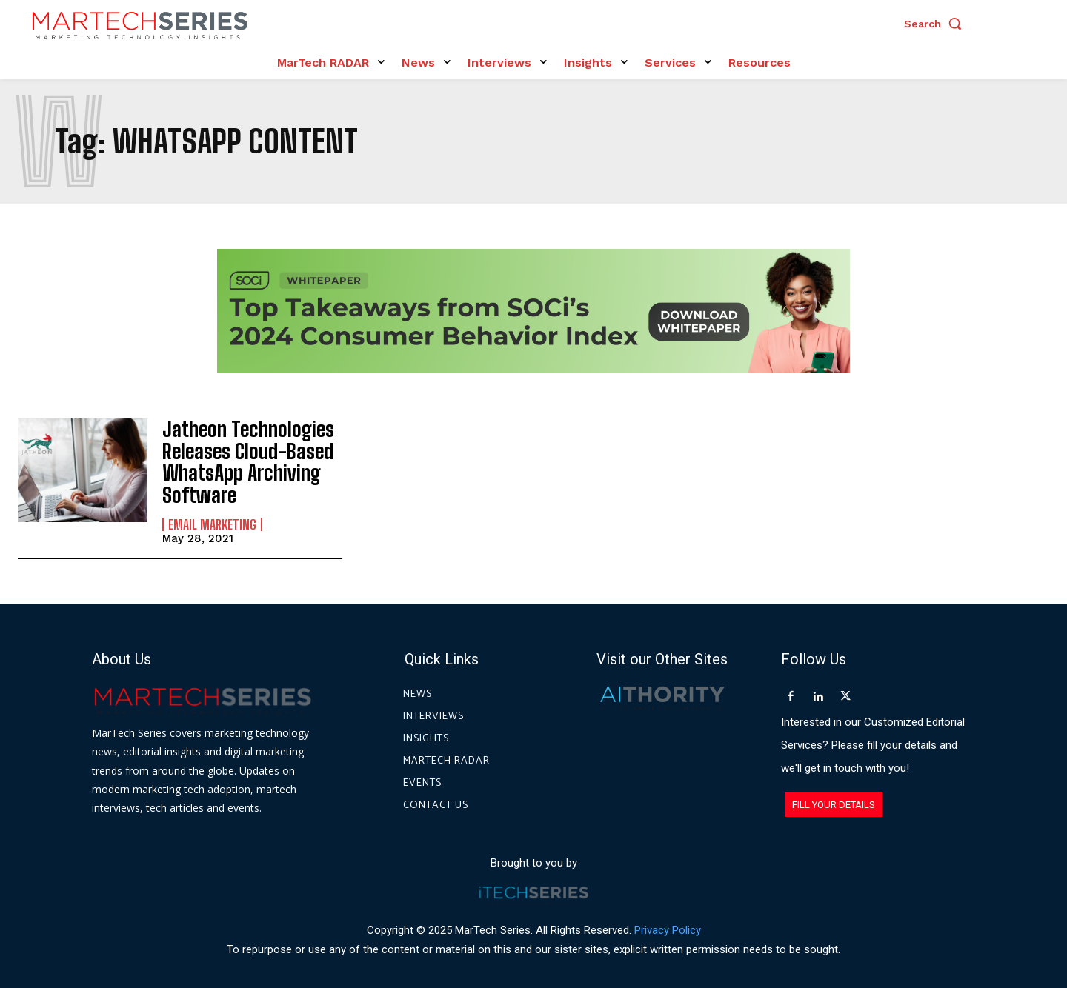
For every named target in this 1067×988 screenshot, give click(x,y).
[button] (936, 23)
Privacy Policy (667, 920)
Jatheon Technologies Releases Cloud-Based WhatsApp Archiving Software (239, 457)
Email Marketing (212, 514)
